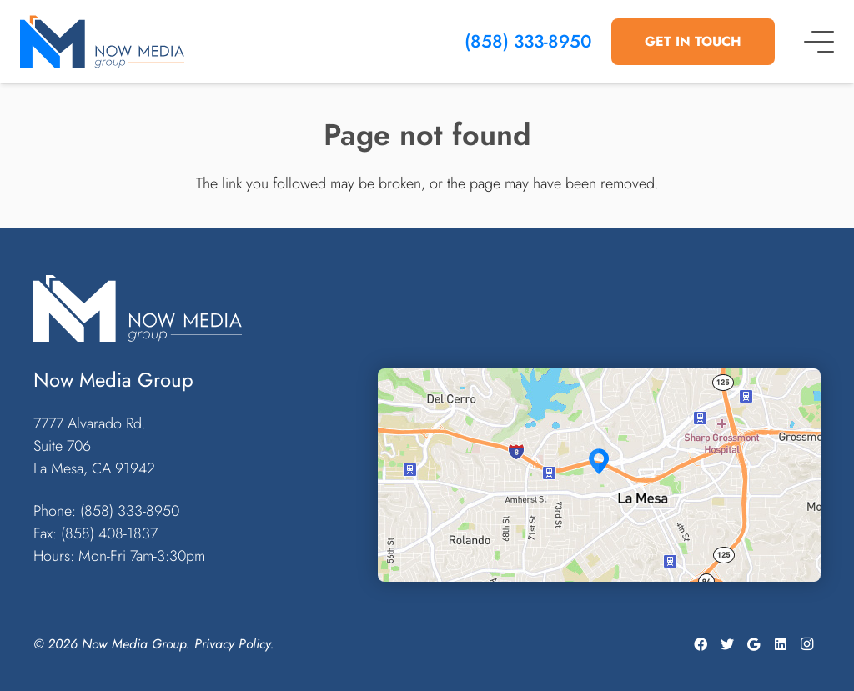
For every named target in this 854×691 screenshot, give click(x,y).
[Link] (102, 41)
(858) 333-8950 (528, 41)
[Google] (754, 644)
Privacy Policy (232, 643)
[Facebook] (700, 644)
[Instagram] (807, 644)
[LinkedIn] (780, 644)
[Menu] (819, 42)
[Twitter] (727, 644)
